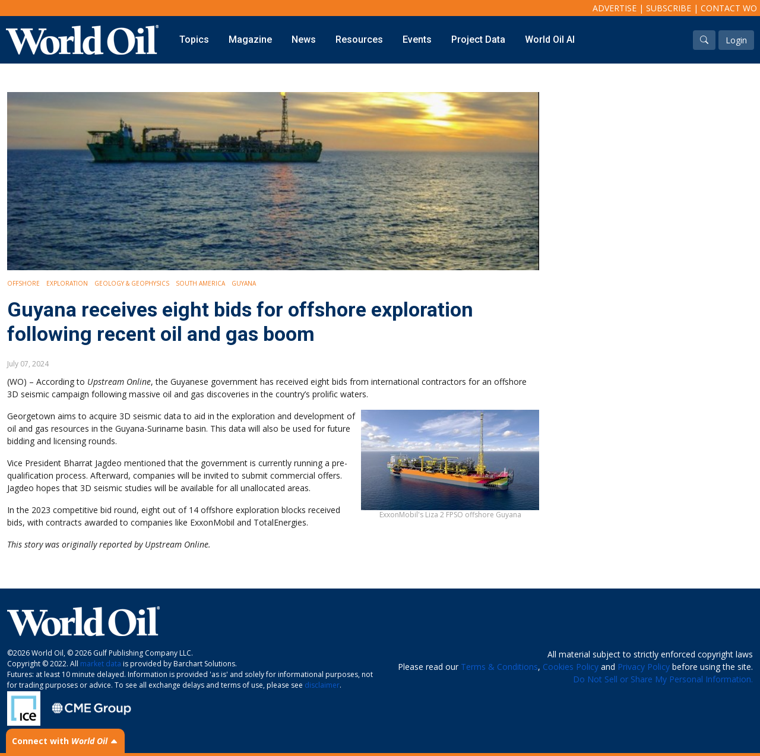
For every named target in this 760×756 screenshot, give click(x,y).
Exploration (67, 283)
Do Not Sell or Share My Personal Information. (663, 679)
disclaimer (322, 685)
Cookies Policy (570, 666)
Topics (194, 39)
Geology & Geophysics (131, 283)
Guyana (244, 283)
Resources (359, 39)
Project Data (478, 39)
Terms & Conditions (499, 666)
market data (100, 664)
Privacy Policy (644, 666)
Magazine (250, 39)
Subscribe (668, 8)
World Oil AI (550, 39)
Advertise (614, 8)
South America (200, 283)
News (304, 39)
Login (736, 40)
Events (417, 39)
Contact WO (729, 8)
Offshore (23, 283)
